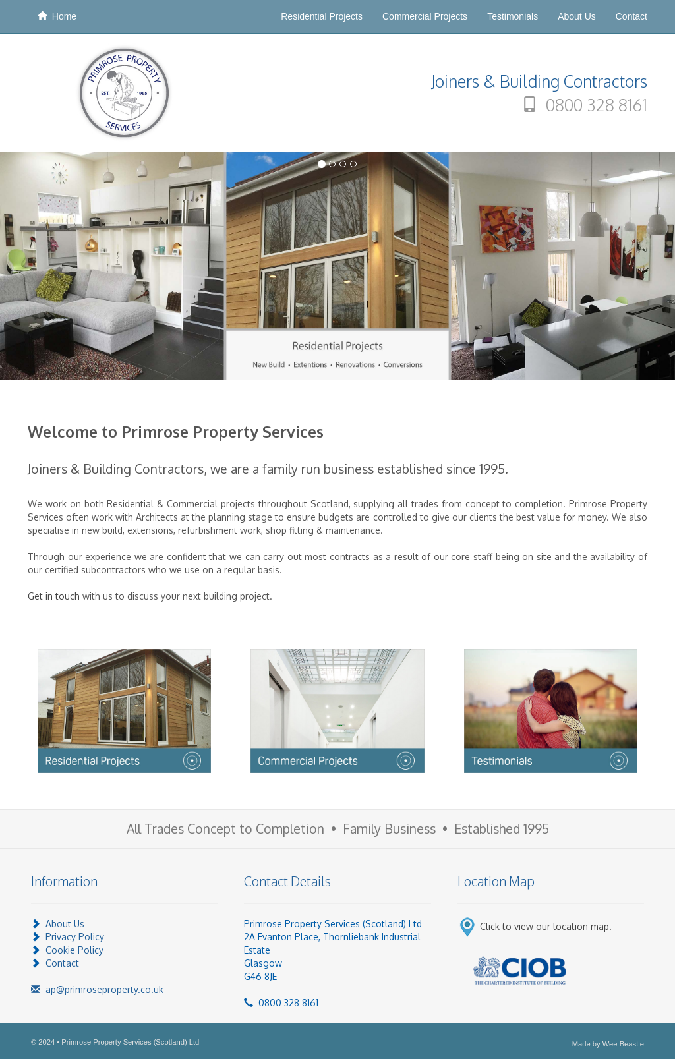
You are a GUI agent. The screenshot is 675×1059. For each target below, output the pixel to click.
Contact (631, 16)
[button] (51, 266)
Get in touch (54, 596)
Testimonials (512, 16)
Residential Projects (322, 16)
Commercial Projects (424, 16)
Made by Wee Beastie (608, 1044)
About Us (577, 16)
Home (57, 16)
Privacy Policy (74, 936)
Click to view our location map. (546, 926)
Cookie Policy (74, 950)
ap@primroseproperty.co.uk (97, 989)
